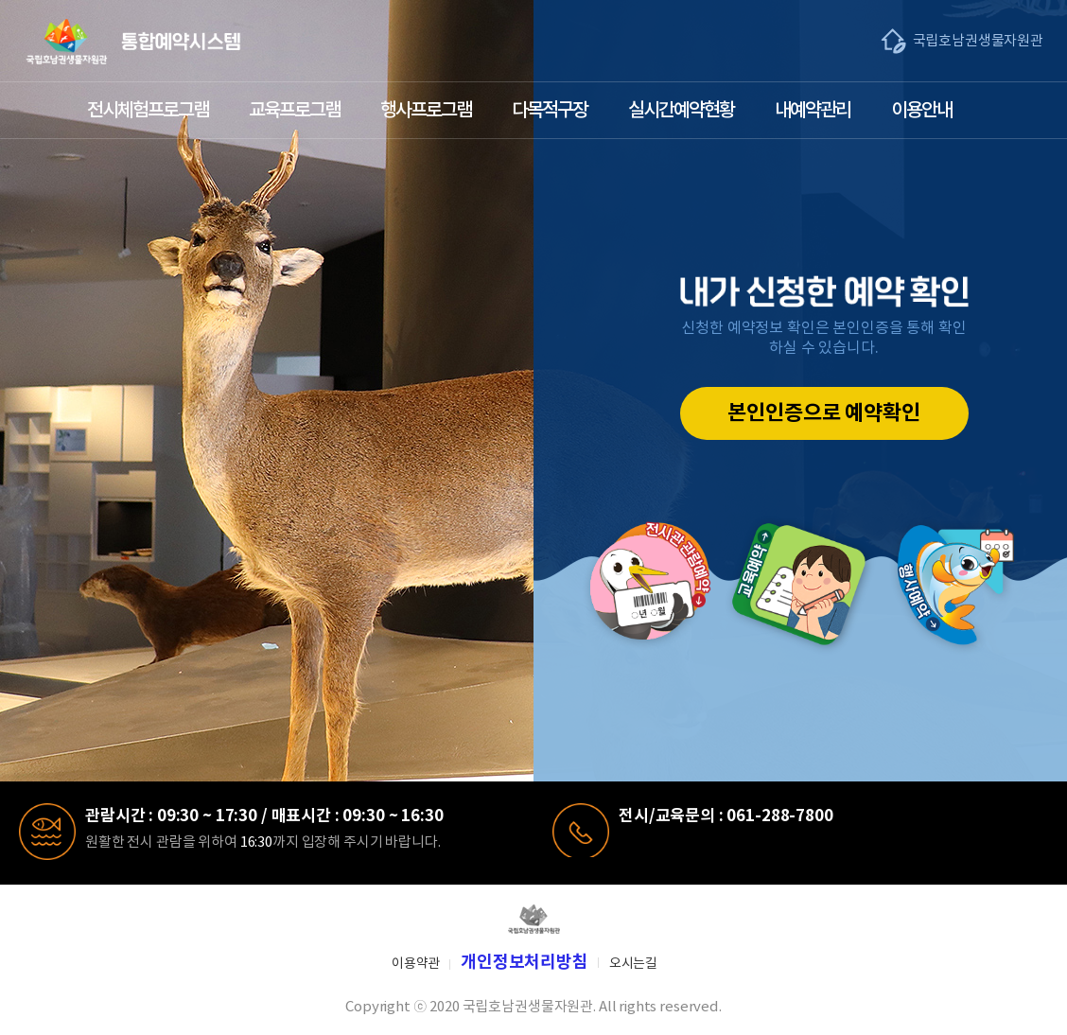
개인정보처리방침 (524, 962)
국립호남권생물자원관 (978, 41)
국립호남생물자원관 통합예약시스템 (133, 41)
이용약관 (416, 964)
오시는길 (633, 964)
